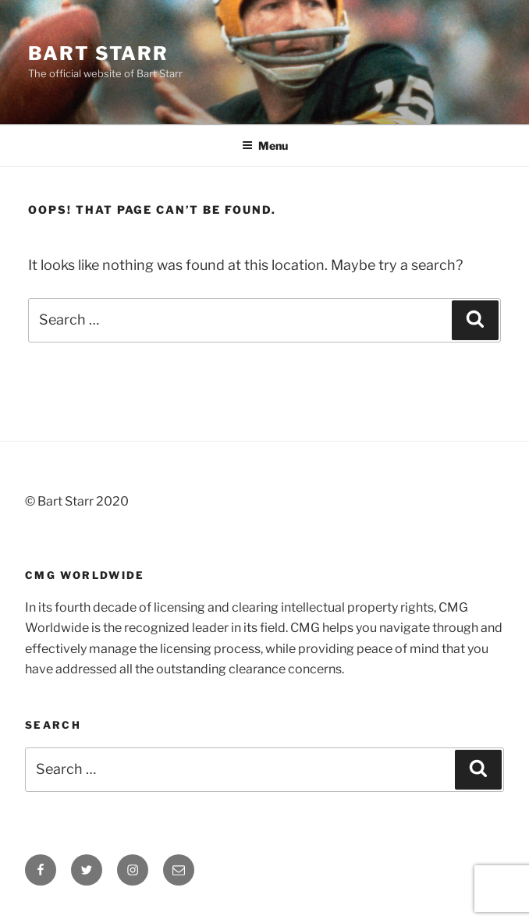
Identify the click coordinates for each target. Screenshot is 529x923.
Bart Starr (98, 53)
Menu (265, 145)
